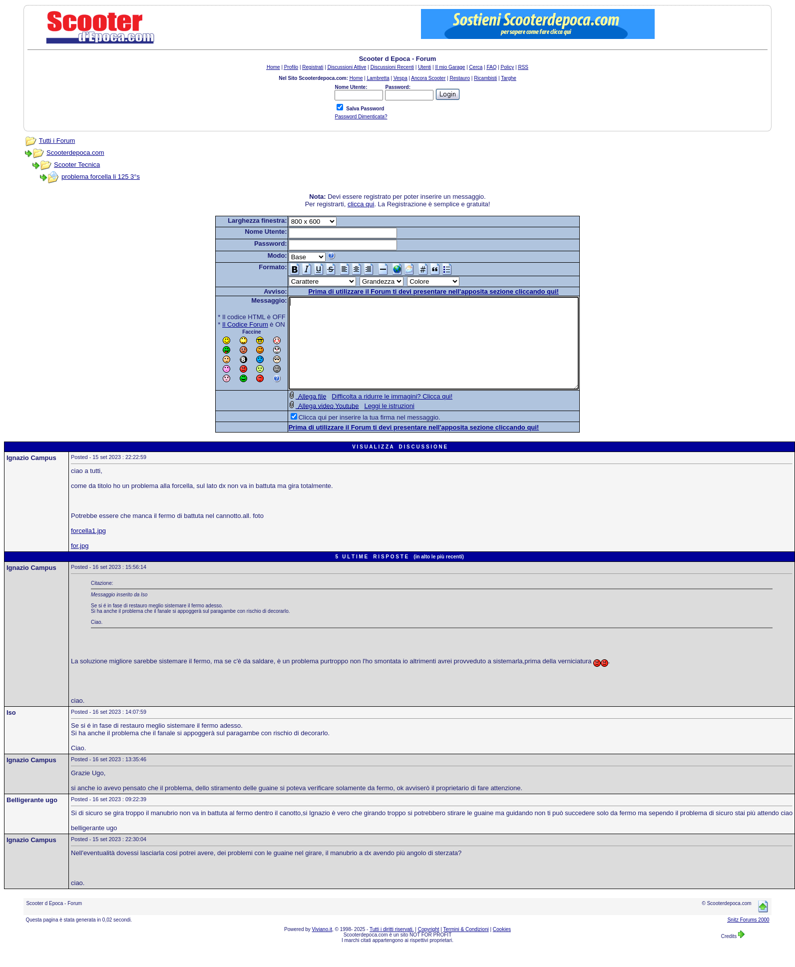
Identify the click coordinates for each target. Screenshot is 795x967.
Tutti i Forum (57, 140)
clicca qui (361, 204)
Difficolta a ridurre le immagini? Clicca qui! (374, 414)
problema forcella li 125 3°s (100, 176)
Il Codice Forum (228, 324)
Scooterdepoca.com (75, 152)
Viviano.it (322, 947)
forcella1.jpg (88, 548)
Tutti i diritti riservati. (392, 947)
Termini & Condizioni (466, 947)
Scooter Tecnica (77, 164)
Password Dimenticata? (361, 116)
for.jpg (79, 563)
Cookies (502, 947)
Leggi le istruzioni (372, 424)
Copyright (428, 947)
